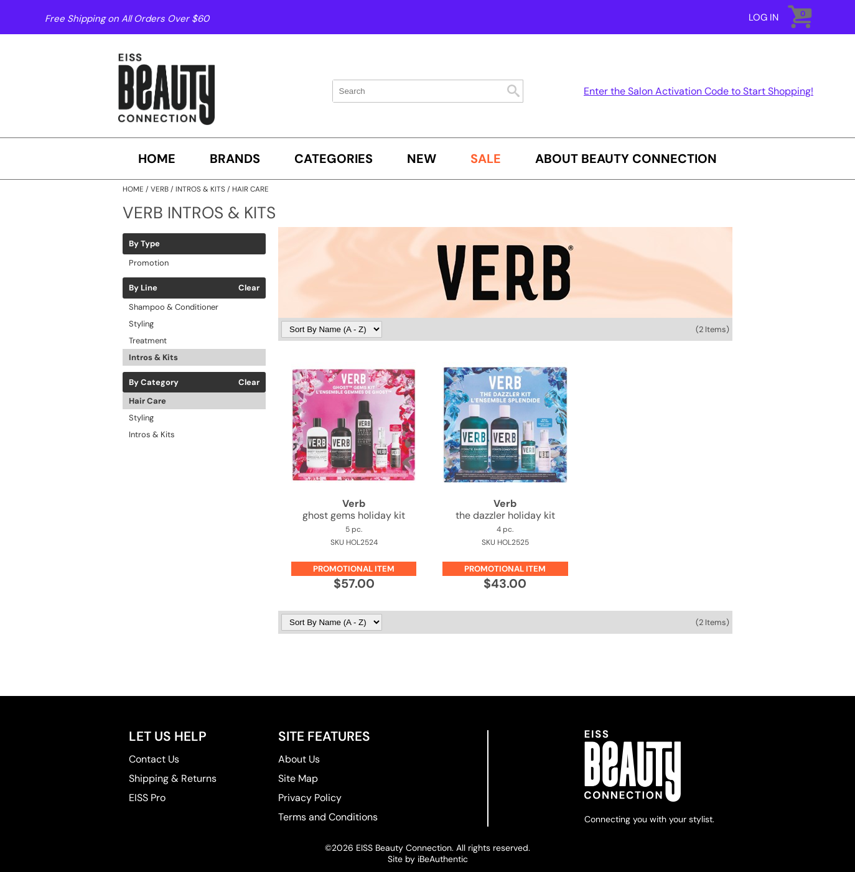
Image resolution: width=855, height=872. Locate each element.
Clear (248, 288)
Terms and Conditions (328, 816)
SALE (485, 159)
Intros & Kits (153, 357)
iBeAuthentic (443, 859)
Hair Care (147, 401)
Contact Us (154, 759)
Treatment (148, 340)
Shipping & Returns (173, 778)
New (421, 159)
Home (156, 159)
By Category (154, 382)
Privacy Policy (310, 797)
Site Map (298, 778)
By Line (143, 288)
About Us (299, 759)
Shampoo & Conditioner (173, 307)
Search (513, 91)
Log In (763, 17)
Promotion (149, 262)
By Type (144, 243)
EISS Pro (147, 797)
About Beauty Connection (626, 159)
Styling (141, 323)
